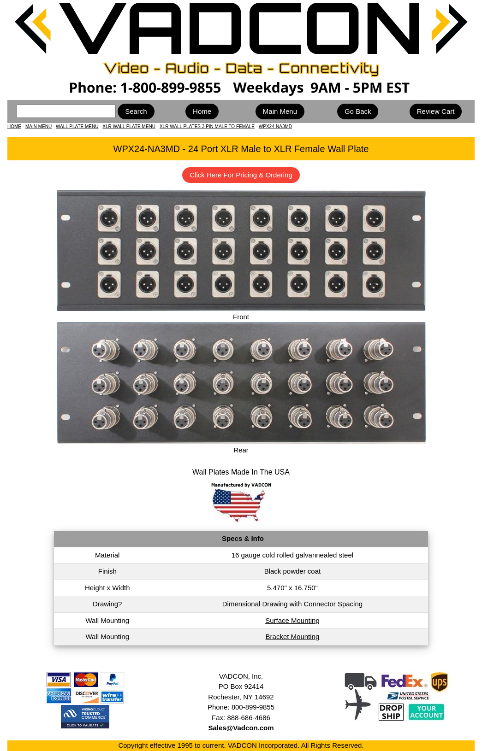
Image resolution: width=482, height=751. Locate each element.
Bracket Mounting (293, 636)
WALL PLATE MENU (77, 126)
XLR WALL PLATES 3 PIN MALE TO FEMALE (207, 126)
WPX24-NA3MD (275, 126)
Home (202, 111)
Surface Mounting (292, 620)
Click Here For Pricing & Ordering (241, 175)
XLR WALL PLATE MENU (128, 126)
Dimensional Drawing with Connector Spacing (292, 604)
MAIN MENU (38, 126)
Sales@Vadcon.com (241, 728)
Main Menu (280, 111)
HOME (14, 126)
